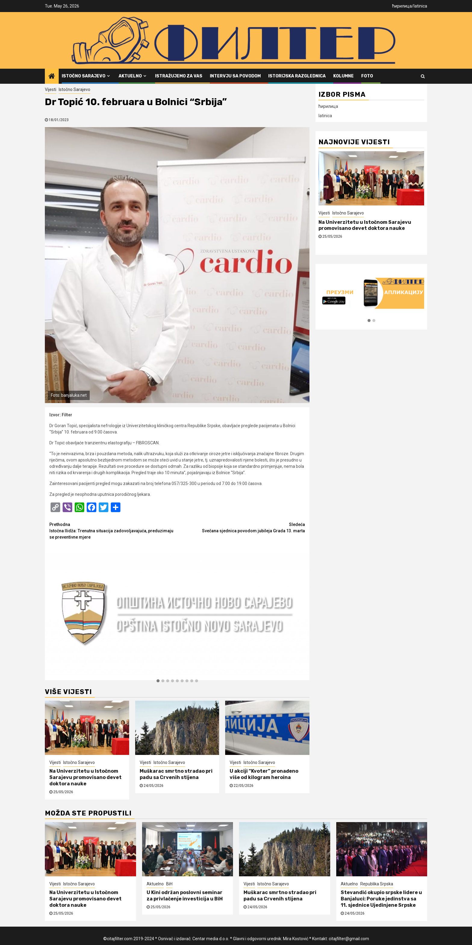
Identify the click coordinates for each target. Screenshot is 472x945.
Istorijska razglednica (297, 76)
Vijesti (50, 89)
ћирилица (402, 6)
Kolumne (343, 76)
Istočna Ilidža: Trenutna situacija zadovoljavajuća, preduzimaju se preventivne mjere (113, 530)
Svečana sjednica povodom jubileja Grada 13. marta (241, 527)
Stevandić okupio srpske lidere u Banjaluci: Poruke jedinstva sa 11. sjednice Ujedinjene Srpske (381, 899)
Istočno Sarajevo (83, 76)
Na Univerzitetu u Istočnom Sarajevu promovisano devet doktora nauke (85, 777)
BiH (169, 883)
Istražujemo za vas (178, 76)
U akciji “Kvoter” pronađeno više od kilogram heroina (264, 774)
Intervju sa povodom (235, 76)
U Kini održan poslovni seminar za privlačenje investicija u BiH (185, 896)
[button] (158, 681)
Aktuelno (130, 76)
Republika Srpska (376, 883)
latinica (420, 6)
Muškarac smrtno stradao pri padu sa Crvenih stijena (176, 774)
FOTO (367, 76)
